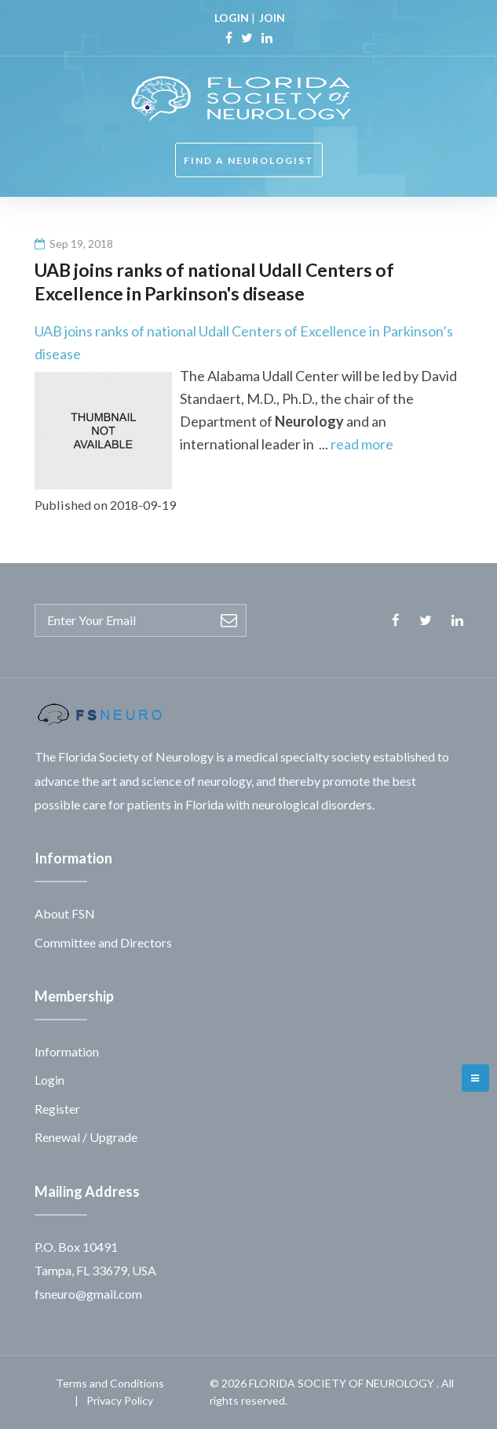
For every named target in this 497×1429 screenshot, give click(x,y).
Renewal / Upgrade (86, 1136)
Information (67, 1051)
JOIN (272, 17)
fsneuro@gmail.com (88, 1293)
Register (57, 1108)
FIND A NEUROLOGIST (249, 160)
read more (362, 444)
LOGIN (231, 17)
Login (49, 1079)
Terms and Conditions (110, 1383)
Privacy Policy (119, 1400)
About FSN (65, 913)
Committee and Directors (103, 942)
